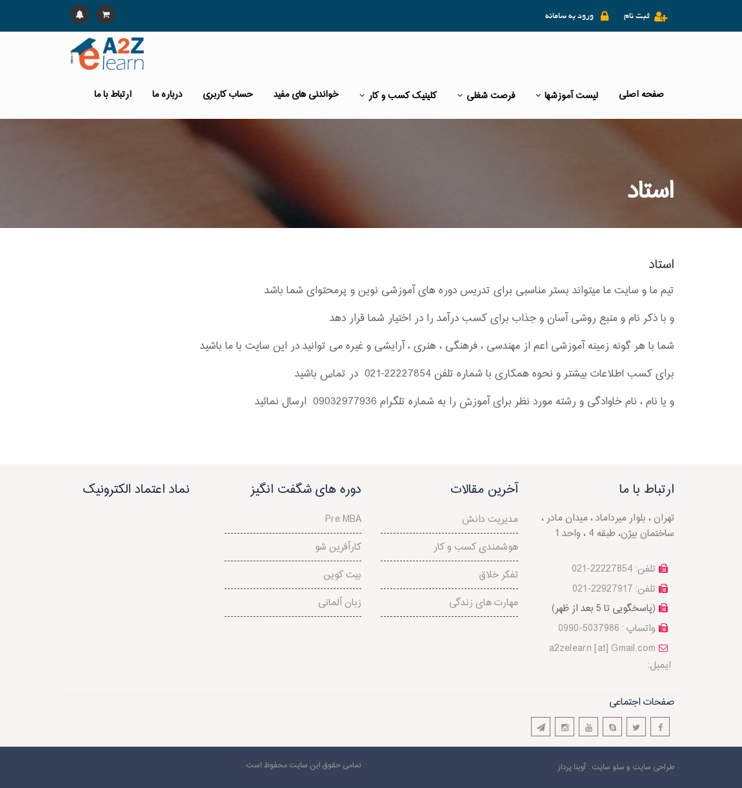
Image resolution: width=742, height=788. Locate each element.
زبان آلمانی (339, 603)
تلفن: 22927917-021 (614, 589)
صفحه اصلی (641, 94)
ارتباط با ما (113, 94)
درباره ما (167, 94)
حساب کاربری (228, 94)
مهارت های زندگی (483, 603)
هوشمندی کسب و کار (476, 547)
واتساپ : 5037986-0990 (607, 629)
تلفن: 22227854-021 (614, 569)
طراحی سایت (653, 767)
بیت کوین (342, 575)
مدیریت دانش (490, 520)
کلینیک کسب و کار (398, 95)
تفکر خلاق (498, 575)
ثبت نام (637, 16)
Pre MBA (343, 520)
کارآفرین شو (338, 547)
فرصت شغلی (486, 95)
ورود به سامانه (569, 16)
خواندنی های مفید (306, 94)
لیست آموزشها (567, 95)
